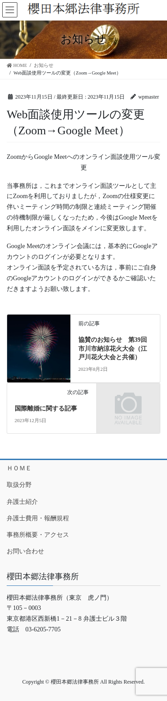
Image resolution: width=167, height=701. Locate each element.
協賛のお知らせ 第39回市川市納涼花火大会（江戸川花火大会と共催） (112, 348)
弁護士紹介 (22, 501)
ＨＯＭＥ (19, 468)
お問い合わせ (25, 551)
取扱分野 (19, 484)
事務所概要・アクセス (38, 534)
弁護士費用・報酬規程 (38, 518)
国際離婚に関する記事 (46, 408)
